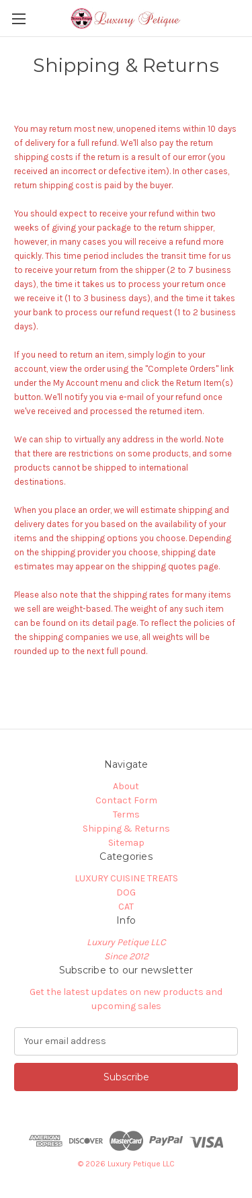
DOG (126, 892)
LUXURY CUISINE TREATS (126, 878)
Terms (126, 814)
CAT (126, 906)
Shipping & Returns (126, 828)
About (126, 786)
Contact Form (126, 800)
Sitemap (126, 842)
